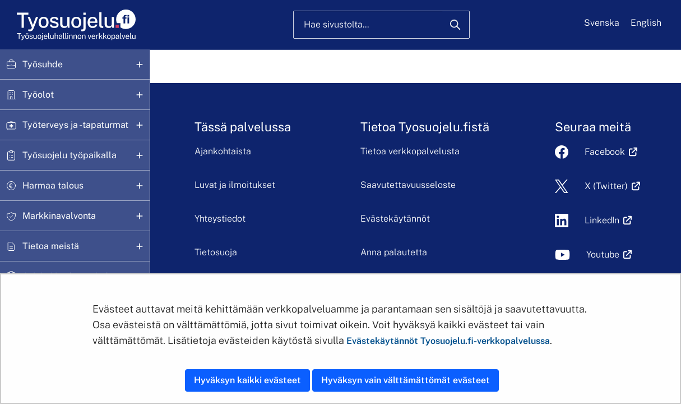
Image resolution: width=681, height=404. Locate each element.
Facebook (605, 151)
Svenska (601, 22)
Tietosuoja (215, 252)
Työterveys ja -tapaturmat (75, 125)
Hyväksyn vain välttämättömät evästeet (405, 380)
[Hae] (455, 24)
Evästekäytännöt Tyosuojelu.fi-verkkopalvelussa (448, 341)
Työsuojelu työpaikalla (69, 155)
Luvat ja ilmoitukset (234, 185)
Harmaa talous (53, 185)
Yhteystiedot (219, 218)
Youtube (602, 254)
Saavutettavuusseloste (408, 185)
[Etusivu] (75, 25)
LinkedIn (602, 220)
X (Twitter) (606, 186)
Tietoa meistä (50, 246)
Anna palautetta (393, 252)
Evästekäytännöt (395, 218)
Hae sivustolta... (336, 24)
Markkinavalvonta (59, 215)
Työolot (38, 94)
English (646, 22)
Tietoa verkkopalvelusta (410, 151)
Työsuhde (42, 64)
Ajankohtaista (222, 151)
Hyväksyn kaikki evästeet (247, 380)
